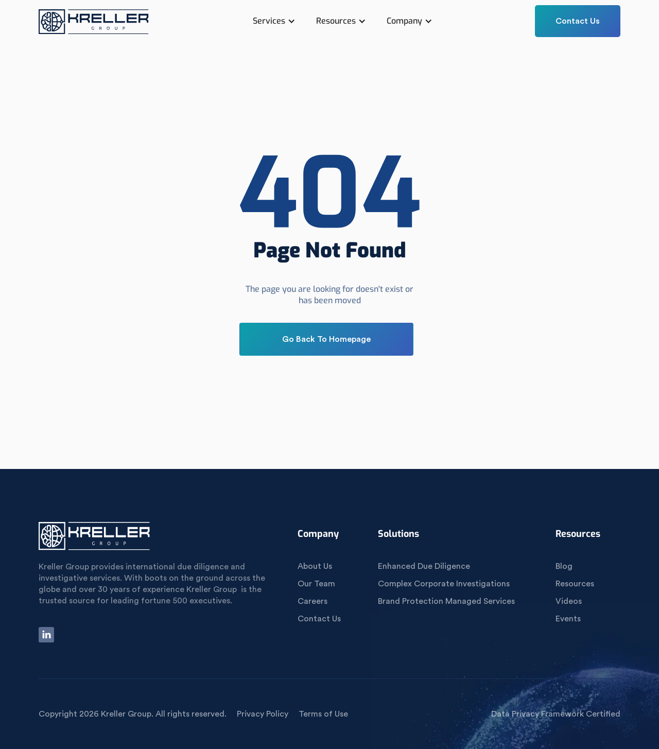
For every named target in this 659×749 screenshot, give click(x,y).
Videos (569, 601)
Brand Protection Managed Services (446, 601)
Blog (564, 566)
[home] (94, 26)
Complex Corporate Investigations (444, 584)
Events (568, 619)
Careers (312, 601)
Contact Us (578, 21)
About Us (315, 566)
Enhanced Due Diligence (424, 566)
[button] (274, 21)
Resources (575, 584)
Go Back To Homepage (326, 339)
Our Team (316, 584)
